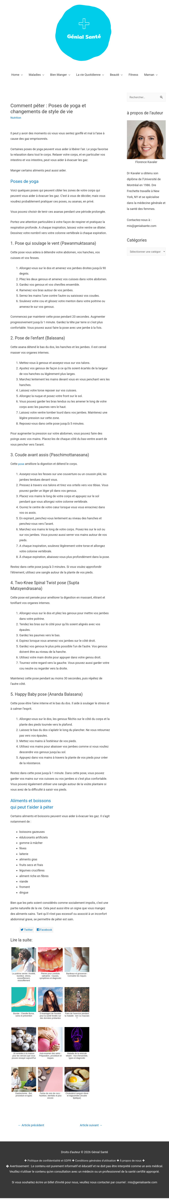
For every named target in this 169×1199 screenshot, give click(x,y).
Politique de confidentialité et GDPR (47, 1161)
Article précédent (32, 1126)
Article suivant (90, 1126)
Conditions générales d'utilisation (96, 1161)
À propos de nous (133, 1161)
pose (21, 464)
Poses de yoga (26, 181)
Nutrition (16, 117)
